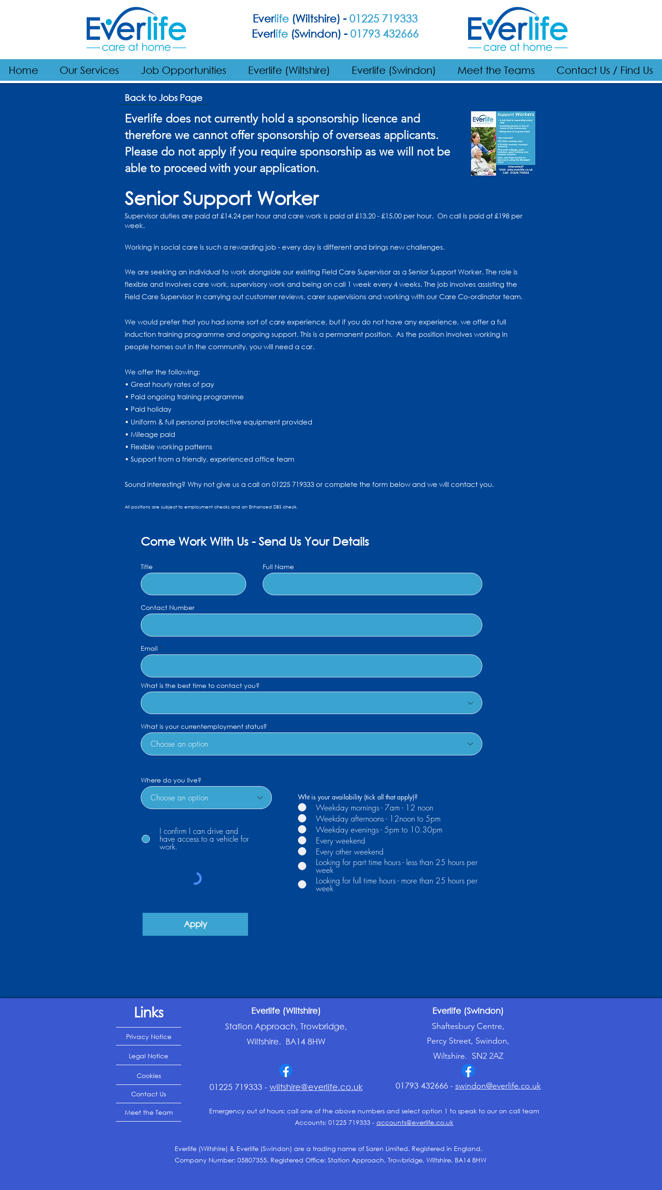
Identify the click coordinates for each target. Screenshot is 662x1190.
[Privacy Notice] (148, 1036)
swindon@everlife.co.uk (498, 1086)
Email (149, 648)
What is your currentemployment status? (204, 726)
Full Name (278, 567)
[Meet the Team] (148, 1112)
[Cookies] (148, 1076)
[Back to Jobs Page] (163, 98)
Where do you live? (171, 780)
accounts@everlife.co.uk (414, 1122)
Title (147, 567)
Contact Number (167, 607)
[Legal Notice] (148, 1056)
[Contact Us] (148, 1094)
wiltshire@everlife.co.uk (316, 1087)
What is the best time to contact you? (200, 685)
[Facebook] (286, 1070)
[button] (89, 70)
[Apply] (195, 924)
